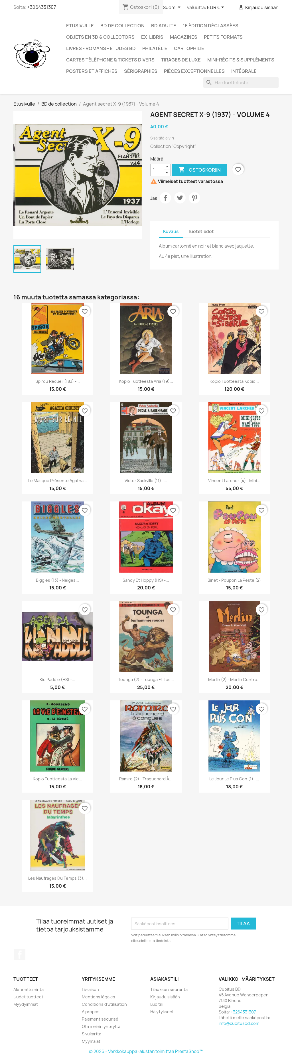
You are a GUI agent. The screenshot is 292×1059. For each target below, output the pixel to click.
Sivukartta (91, 1034)
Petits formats (223, 37)
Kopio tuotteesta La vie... (57, 779)
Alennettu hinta (28, 989)
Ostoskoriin (199, 170)
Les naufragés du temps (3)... (57, 878)
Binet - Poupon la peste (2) (234, 580)
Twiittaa (180, 197)
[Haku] (241, 82)
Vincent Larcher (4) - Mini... (234, 480)
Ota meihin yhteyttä (101, 1026)
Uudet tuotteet (28, 997)
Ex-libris (152, 37)
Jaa (165, 197)
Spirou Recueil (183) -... (57, 381)
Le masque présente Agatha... (57, 480)
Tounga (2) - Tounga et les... (146, 679)
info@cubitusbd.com (239, 1023)
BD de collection (122, 25)
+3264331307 (41, 7)
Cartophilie (189, 48)
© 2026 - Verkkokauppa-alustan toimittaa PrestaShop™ (146, 1051)
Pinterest (194, 197)
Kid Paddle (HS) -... (57, 679)
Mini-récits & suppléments (240, 60)
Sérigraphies (140, 71)
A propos (91, 1011)
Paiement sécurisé (100, 1019)
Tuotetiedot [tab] (201, 232)
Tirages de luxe (181, 60)
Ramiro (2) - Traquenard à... (146, 779)
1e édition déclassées (210, 25)
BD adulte (163, 25)
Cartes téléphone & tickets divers (110, 60)
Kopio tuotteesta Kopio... (234, 381)
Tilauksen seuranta (169, 989)
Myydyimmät (25, 1004)
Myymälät (91, 1041)
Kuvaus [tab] (171, 232)
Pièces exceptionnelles (194, 71)
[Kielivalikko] (172, 7)
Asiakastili (164, 979)
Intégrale (244, 71)
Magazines (183, 37)
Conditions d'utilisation (104, 1004)
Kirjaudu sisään (165, 997)
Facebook (19, 954)
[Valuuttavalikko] (216, 7)
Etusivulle (80, 25)
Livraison (90, 989)
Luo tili (156, 1004)
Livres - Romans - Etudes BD (101, 48)
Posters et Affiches (91, 71)
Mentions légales (98, 997)
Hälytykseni (161, 1011)
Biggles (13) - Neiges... (57, 580)
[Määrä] (157, 170)
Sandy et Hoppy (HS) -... (146, 580)
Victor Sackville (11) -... (146, 480)
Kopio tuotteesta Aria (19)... (146, 381)
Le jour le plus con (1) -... (234, 779)
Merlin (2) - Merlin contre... (234, 679)
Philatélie (154, 48)
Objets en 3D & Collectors (100, 37)
